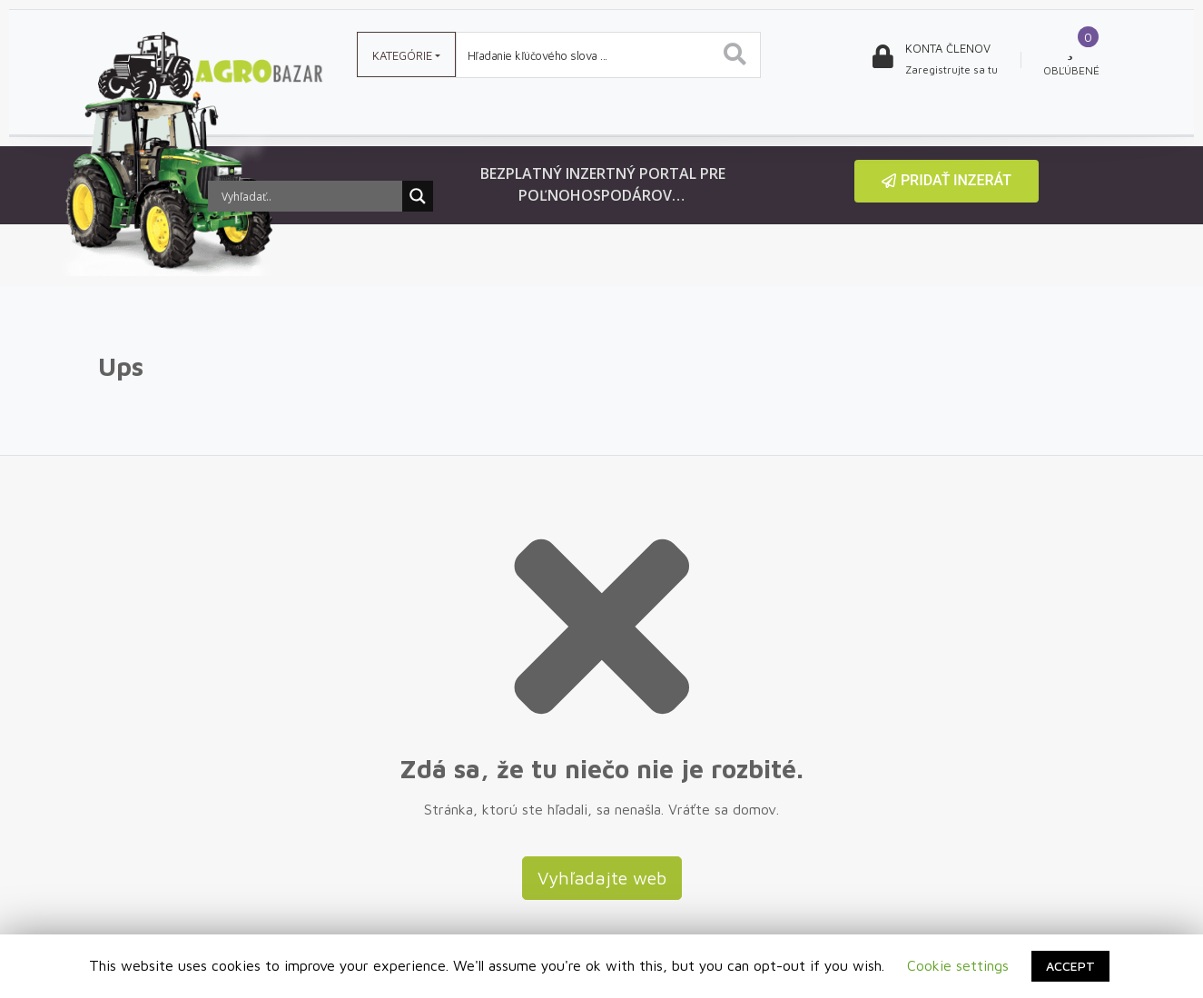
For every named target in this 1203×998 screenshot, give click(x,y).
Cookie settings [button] (958, 965)
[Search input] (310, 196)
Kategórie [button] (402, 55)
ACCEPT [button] (1070, 965)
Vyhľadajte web (601, 877)
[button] (946, 181)
